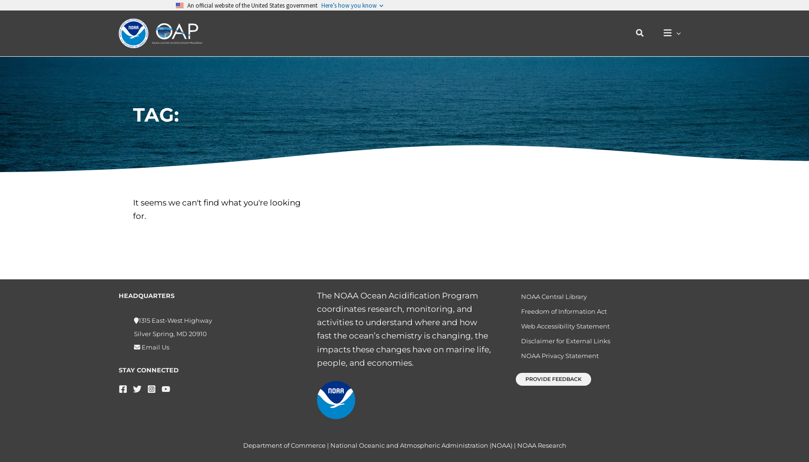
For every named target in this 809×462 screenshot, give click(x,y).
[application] (678, 33)
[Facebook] (123, 389)
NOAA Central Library (550, 297)
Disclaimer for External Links (561, 345)
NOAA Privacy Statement (556, 362)
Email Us (154, 347)
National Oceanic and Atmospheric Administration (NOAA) (421, 445)
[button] (645, 33)
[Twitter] (137, 389)
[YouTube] (166, 389)
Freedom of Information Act (560, 313)
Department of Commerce (284, 445)
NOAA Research (541, 445)
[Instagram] (151, 389)
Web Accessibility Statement (561, 329)
